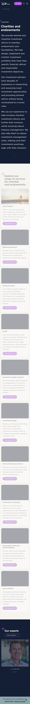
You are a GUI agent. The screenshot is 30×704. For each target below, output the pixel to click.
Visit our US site (19, 701)
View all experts (11, 635)
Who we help (6, 9)
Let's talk (18, 3)
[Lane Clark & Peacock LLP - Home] (5, 3)
